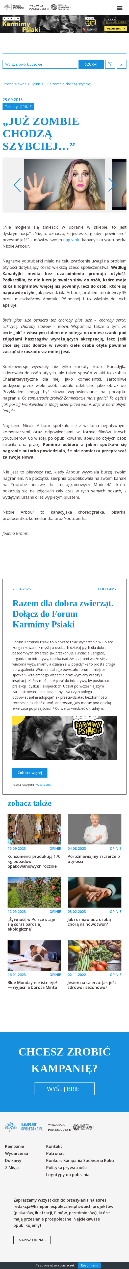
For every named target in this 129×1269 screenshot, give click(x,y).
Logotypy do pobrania (67, 1174)
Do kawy (13, 1160)
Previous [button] (17, 185)
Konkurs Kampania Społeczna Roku (80, 1160)
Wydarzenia (43, 784)
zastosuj (91, 64)
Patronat (55, 1153)
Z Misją (12, 1167)
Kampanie (14, 1146)
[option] (64, 185)
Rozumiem (89, 1265)
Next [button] (111, 185)
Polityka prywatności (66, 1167)
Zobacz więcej (30, 772)
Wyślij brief (64, 1089)
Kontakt (54, 1146)
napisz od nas (32, 1239)
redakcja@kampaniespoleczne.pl (45, 1206)
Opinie (26, 106)
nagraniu (72, 240)
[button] (119, 7)
